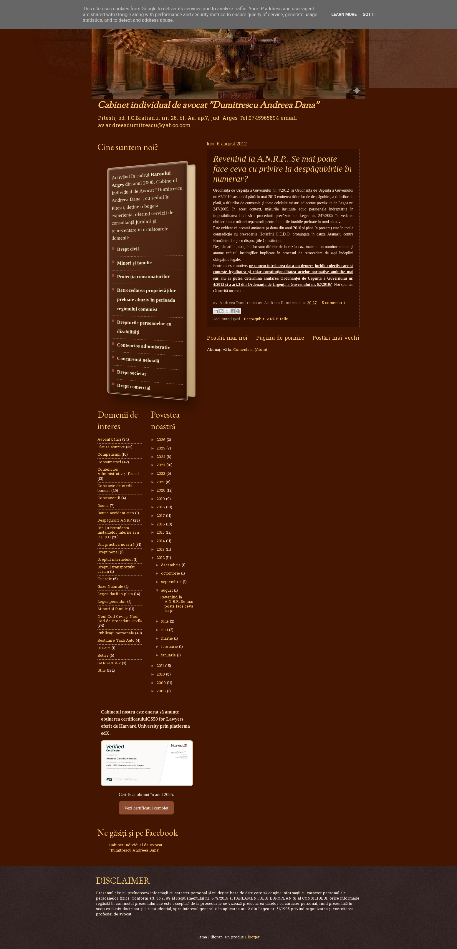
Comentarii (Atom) (250, 350)
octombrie (171, 573)
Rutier (102, 655)
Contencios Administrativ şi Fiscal (118, 472)
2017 (161, 516)
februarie (170, 647)
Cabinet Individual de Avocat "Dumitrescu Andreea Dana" (135, 847)
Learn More (344, 14)
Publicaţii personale (115, 633)
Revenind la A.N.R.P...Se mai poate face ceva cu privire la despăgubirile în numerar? (282, 168)
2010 (161, 674)
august (167, 590)
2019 (161, 499)
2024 (162, 457)
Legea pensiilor (111, 602)
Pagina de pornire (280, 338)
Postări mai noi (227, 338)
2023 (161, 465)
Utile (284, 319)
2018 (161, 507)
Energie (104, 579)
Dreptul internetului (115, 560)
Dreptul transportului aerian (116, 570)
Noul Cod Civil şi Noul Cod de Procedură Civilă (119, 619)
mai (165, 630)
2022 (161, 474)
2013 (161, 550)
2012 (161, 558)
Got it (368, 14)
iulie (165, 621)
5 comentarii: (334, 303)
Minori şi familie (112, 609)
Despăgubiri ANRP (261, 319)
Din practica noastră (115, 545)
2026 (162, 440)
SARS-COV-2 (109, 663)
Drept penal (108, 552)
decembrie (171, 565)
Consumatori (109, 462)
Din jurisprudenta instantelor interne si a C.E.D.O (118, 532)
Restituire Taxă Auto (116, 640)
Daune (103, 506)
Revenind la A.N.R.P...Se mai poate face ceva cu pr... (176, 604)
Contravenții (108, 498)
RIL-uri (103, 648)
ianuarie (169, 655)
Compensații (108, 454)
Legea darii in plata (115, 594)
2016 (161, 524)
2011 (161, 666)
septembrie (172, 582)
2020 (162, 490)
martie (167, 638)
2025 (161, 448)
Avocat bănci (109, 439)
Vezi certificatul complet (146, 807)
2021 (161, 482)
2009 (162, 683)
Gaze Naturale (110, 587)
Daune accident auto (115, 513)
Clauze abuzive (111, 447)
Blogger (252, 937)
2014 (161, 541)
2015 (161, 532)
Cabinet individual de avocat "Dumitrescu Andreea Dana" (208, 105)
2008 (162, 691)
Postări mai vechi (336, 338)
